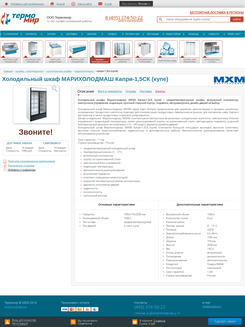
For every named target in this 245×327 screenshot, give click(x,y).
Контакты (31, 34)
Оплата (51, 34)
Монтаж (91, 34)
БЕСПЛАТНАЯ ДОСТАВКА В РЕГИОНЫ (217, 13)
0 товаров (159, 320)
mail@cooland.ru (211, 306)
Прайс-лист (234, 34)
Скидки (112, 34)
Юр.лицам (153, 34)
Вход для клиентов (24, 320)
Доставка (71, 34)
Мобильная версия (16, 306)
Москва (142, 3)
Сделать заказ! (225, 321)
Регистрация (20, 323)
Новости (214, 34)
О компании (10, 34)
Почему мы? (132, 34)
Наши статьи (173, 34)
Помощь (193, 34)
